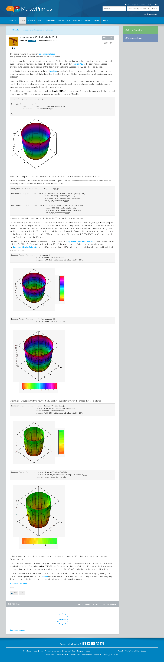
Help (149, 4)
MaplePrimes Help (132, 651)
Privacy (106, 655)
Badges (87, 20)
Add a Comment (18, 630)
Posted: (23, 40)
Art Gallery (77, 20)
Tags (41, 651)
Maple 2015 (51, 40)
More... (113, 604)
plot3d (14, 593)
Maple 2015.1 (79, 64)
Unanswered (50, 20)
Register (135, 4)
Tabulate (44, 576)
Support (143, 4)
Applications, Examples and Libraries (38, 30)
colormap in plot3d (47, 54)
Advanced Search (151, 14)
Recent (96, 20)
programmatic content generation (80, 241)
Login (127, 4)
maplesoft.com (87, 655)
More (105, 20)
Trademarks (114, 655)
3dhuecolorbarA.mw (18, 583)
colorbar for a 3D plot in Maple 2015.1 (39, 37)
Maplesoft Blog (64, 20)
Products (31, 20)
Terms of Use (97, 655)
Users (40, 20)
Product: (42, 40)
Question (53, 71)
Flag (80, 604)
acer (29, 41)
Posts (23, 20)
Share (95, 604)
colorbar (21, 593)
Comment (104, 604)
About (156, 4)
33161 (34, 41)
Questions (13, 20)
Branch (88, 604)
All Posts (15, 30)
